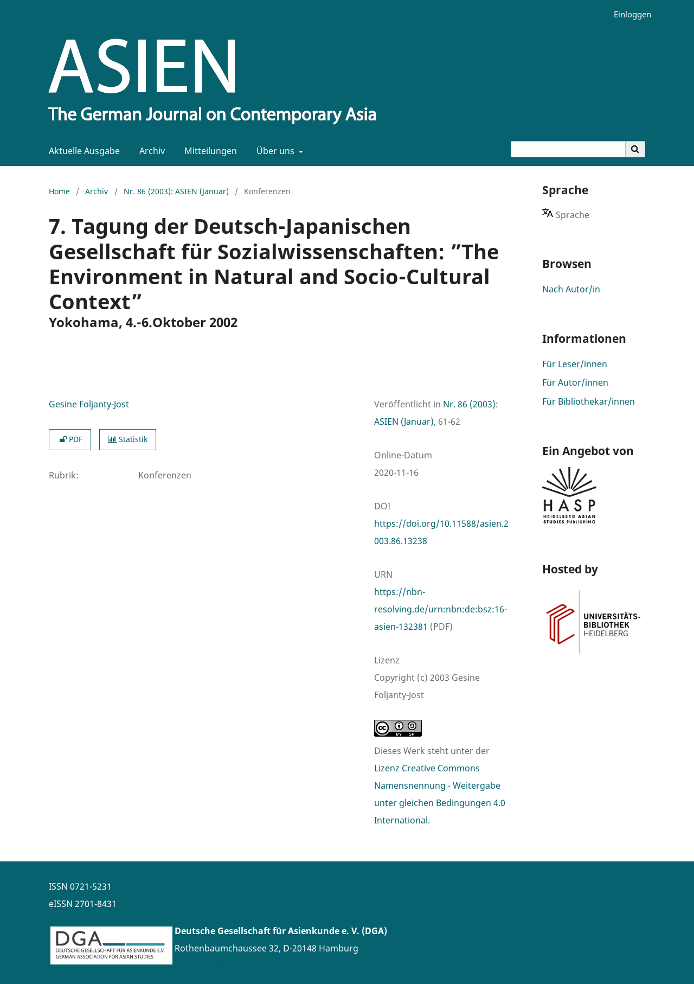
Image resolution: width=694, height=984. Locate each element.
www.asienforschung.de (225, 966)
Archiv (150, 150)
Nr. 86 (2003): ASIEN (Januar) (176, 191)
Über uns (274, 150)
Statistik (127, 439)
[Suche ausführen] (635, 149)
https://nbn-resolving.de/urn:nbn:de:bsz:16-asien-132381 (440, 609)
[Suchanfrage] (568, 149)
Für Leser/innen (574, 364)
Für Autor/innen (575, 382)
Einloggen (628, 14)
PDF (69, 439)
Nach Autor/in (571, 289)
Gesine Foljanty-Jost (89, 404)
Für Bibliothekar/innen (588, 401)
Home (59, 191)
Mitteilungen (208, 150)
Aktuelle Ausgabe (82, 150)
